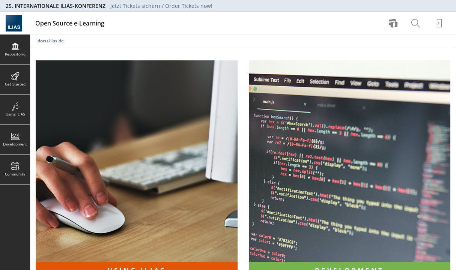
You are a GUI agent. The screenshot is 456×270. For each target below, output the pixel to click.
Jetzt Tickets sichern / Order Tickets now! (161, 5)
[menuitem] (394, 23)
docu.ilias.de (51, 41)
